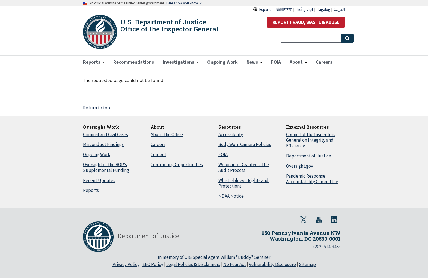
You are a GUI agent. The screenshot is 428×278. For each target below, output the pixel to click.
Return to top (96, 108)
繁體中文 (284, 9)
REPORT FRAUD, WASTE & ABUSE (306, 22)
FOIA (223, 154)
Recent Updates (99, 180)
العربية (339, 9)
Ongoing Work (96, 154)
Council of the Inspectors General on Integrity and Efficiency (310, 140)
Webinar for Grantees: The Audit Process (243, 167)
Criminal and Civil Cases (105, 134)
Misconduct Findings (103, 144)
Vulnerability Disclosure (272, 264)
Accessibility (230, 134)
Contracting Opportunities (177, 165)
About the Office (167, 134)
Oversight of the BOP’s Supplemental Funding (106, 167)
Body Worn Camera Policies (244, 144)
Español (265, 9)
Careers (158, 144)
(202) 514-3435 (327, 247)
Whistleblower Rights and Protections (243, 183)
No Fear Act (234, 264)
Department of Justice (308, 156)
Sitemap (307, 264)
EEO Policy (152, 264)
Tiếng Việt (304, 9)
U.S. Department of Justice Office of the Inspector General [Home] (169, 25)
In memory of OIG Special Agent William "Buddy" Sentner (214, 257)
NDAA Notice (231, 196)
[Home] (100, 32)
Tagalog (323, 9)
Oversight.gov (299, 166)
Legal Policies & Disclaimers (193, 264)
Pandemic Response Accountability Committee (312, 179)
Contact (158, 154)
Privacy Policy (125, 264)
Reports (91, 190)
